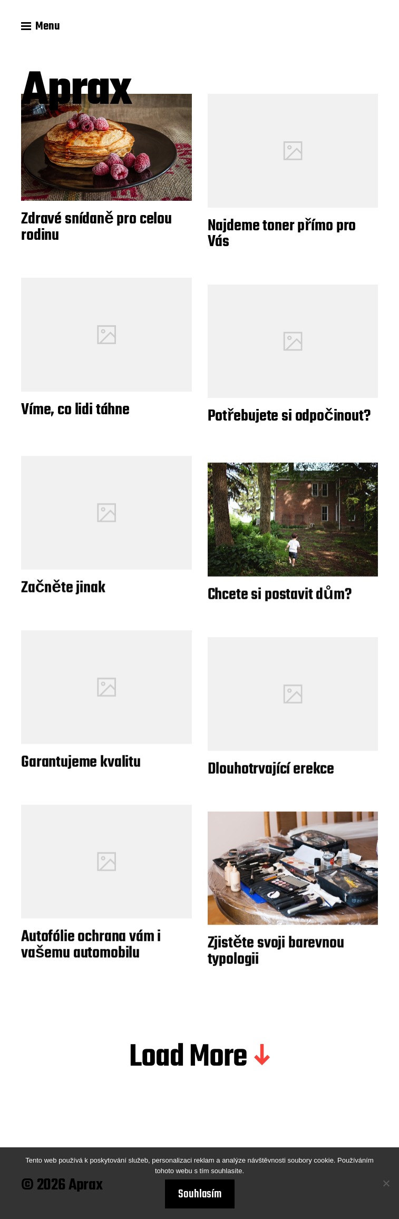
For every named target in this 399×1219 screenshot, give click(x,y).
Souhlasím (199, 1194)
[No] (386, 1183)
